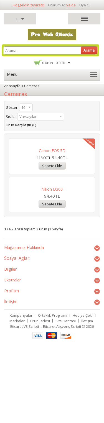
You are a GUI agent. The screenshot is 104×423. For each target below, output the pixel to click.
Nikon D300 (52, 267)
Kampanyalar (21, 393)
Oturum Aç (56, 4)
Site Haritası (65, 399)
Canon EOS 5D (52, 189)
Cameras (31, 85)
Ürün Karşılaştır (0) (21, 124)
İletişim (87, 399)
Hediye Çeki (83, 393)
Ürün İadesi (40, 399)
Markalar (17, 399)
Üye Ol (84, 4)
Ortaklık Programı (52, 393)
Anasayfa (12, 85)
